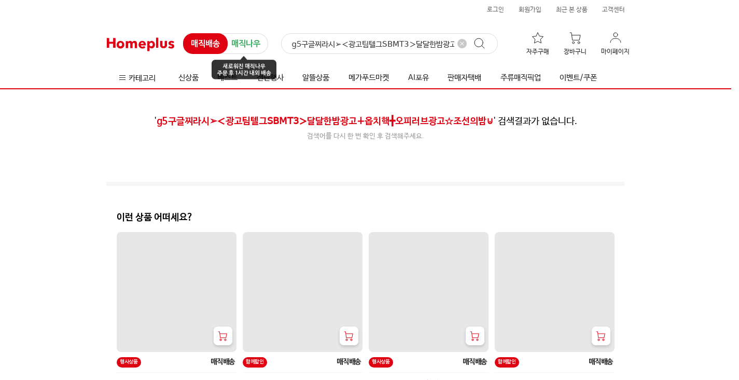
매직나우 (245, 44)
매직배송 (205, 44)
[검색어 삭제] (462, 43)
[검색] (389, 44)
